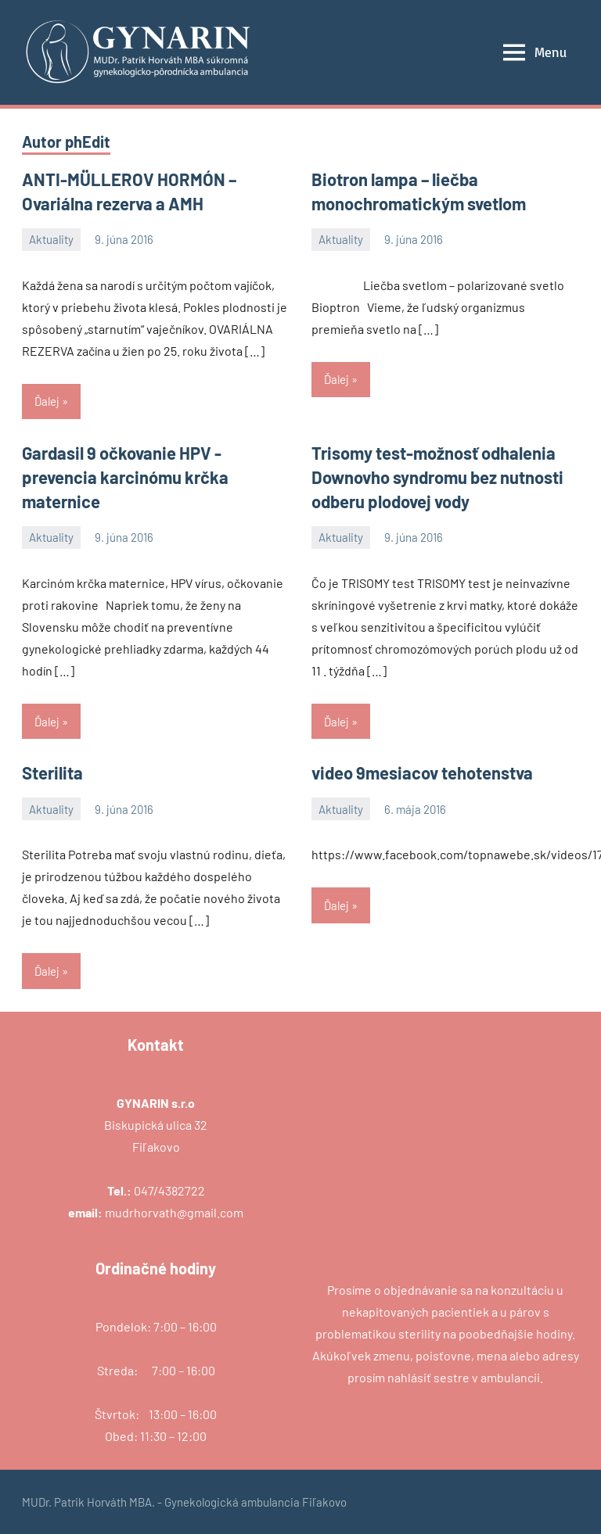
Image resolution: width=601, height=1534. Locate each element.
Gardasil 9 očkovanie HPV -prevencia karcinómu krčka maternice (125, 477)
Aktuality (51, 239)
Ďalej (46, 401)
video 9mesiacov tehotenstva (422, 772)
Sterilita (52, 772)
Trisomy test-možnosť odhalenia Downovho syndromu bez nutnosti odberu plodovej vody (437, 477)
